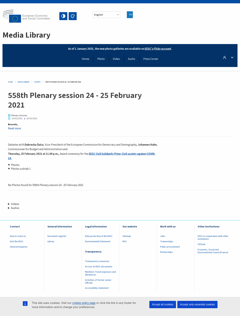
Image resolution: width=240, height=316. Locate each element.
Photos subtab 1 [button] (20, 169)
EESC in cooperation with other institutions (213, 238)
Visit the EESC (16, 241)
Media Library (23, 82)
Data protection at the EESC (98, 236)
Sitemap (126, 236)
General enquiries (19, 247)
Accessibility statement (97, 288)
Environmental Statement (97, 241)
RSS (124, 241)
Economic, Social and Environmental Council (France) (213, 251)
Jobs (162, 236)
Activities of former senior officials (98, 281)
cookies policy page (84, 303)
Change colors (73, 16)
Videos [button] (15, 204)
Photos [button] (15, 165)
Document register (57, 236)
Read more (14, 128)
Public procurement (170, 247)
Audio (131, 59)
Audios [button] (15, 208)
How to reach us (18, 236)
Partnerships (166, 252)
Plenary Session (19, 115)
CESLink (201, 244)
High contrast (63, 16)
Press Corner (150, 59)
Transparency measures (97, 261)
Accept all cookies (162, 304)
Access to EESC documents (98, 266)
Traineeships (166, 241)
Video (116, 59)
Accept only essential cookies (197, 304)
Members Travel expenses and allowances (100, 273)
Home (85, 59)
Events (37, 82)
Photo (101, 59)
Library (51, 241)
